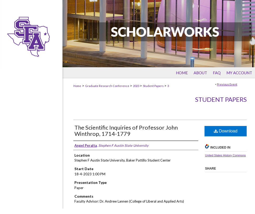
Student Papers (153, 86)
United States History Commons (225, 155)
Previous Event (227, 84)
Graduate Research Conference (107, 86)
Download (226, 131)
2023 (136, 86)
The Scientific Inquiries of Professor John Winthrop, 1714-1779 (126, 130)
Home (77, 86)
